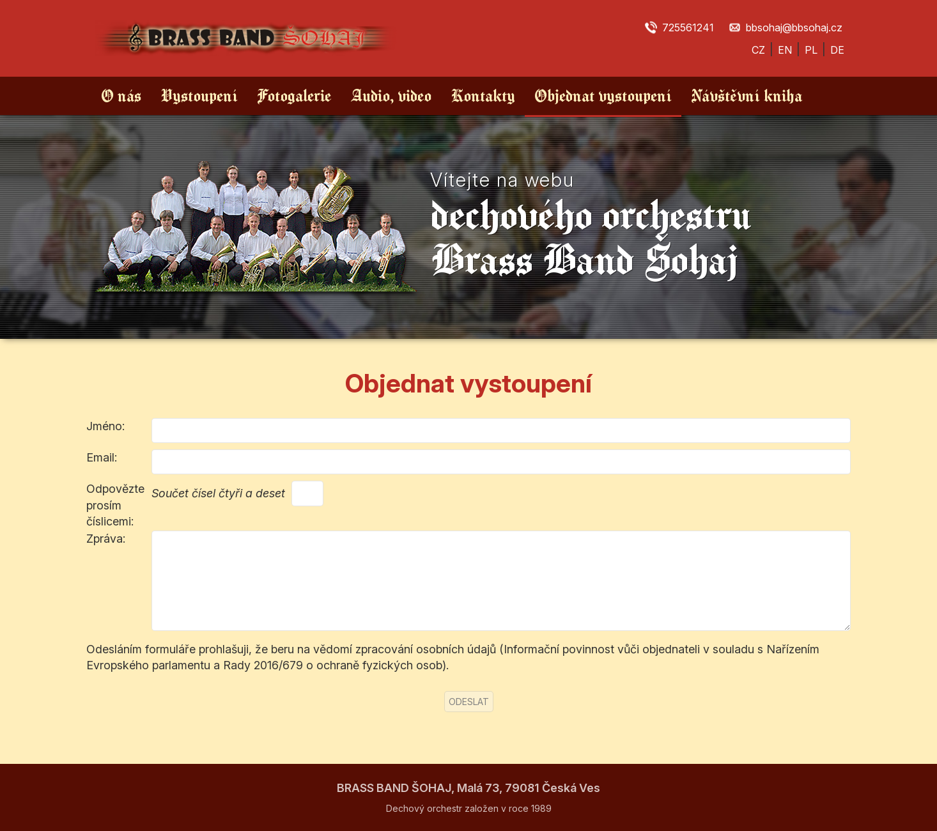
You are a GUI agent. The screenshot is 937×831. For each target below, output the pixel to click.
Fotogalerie (294, 95)
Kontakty (483, 95)
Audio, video (390, 95)
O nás (121, 95)
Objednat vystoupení (603, 95)
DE (837, 49)
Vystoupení (199, 95)
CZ (758, 49)
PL (811, 49)
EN (785, 49)
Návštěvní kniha (746, 95)
